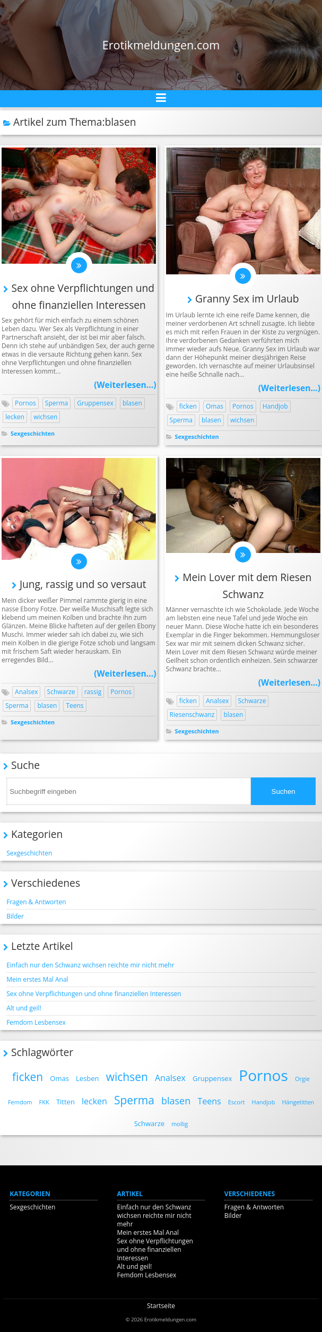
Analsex (26, 691)
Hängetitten (298, 1102)
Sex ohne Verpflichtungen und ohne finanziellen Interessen (93, 993)
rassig (93, 691)
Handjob (275, 406)
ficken (188, 406)
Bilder (15, 916)
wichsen (45, 416)
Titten (65, 1101)
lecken (14, 416)
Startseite (161, 1305)
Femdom (20, 1102)
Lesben (87, 1078)
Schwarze (61, 691)
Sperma (56, 403)
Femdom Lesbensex (36, 1022)
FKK (44, 1102)
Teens (74, 705)
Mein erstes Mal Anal (37, 979)
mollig (179, 1124)
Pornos (25, 403)
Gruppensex (95, 403)
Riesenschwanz (192, 714)
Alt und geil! (23, 1008)
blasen (132, 403)
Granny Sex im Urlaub (247, 298)
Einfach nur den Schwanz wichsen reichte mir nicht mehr (90, 965)
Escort (236, 1102)
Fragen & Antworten (36, 901)
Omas (214, 406)
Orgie (302, 1079)
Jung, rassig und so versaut (83, 584)
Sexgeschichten (33, 433)
